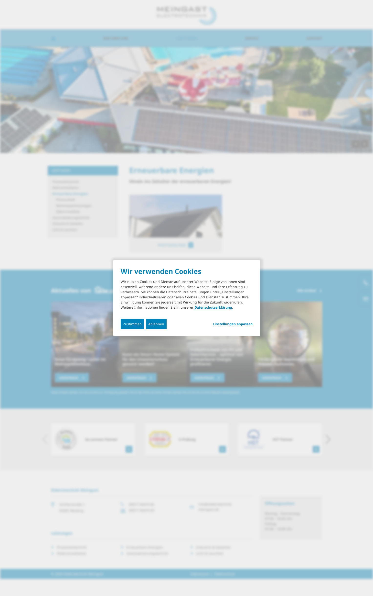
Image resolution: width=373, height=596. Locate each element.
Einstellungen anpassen (233, 324)
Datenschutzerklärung (213, 307)
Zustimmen (132, 324)
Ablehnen (156, 324)
